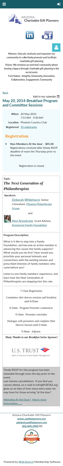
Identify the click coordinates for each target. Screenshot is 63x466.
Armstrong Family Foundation (29, 225)
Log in (56, 47)
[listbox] (46, 97)
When (15, 113)
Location (13, 122)
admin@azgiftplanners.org (31, 422)
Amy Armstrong (22, 221)
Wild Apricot (26, 461)
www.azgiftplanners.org (31, 418)
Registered (12, 127)
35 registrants (29, 127)
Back (5, 92)
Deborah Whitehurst (26, 199)
